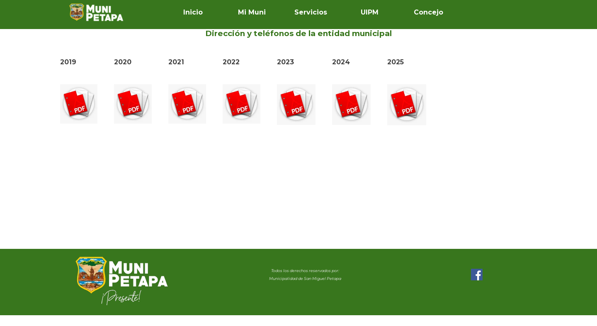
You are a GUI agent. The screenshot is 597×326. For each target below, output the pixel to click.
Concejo (428, 12)
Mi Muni (252, 12)
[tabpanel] (298, 33)
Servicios (310, 12)
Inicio (193, 12)
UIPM (370, 12)
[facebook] (476, 274)
